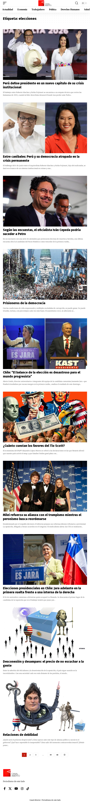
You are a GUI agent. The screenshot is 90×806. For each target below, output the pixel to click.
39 (51, 755)
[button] (5, 3)
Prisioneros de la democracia (24, 303)
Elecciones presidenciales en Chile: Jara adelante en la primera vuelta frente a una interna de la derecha (42, 590)
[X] (10, 788)
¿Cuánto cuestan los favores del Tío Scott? (34, 446)
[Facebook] (4, 788)
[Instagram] (22, 788)
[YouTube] (16, 788)
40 (57, 755)
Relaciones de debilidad (20, 735)
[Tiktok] (28, 788)
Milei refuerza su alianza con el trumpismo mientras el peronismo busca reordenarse (42, 517)
